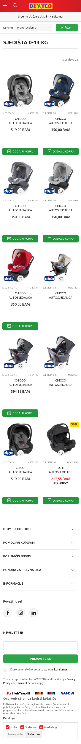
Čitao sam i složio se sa (38, 669)
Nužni (14, 727)
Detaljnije (9, 718)
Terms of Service (26, 683)
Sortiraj (8, 27)
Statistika (31, 727)
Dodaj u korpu (20, 151)
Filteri (66, 27)
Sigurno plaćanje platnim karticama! (40, 16)
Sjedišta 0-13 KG (10, 113)
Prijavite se (40, 659)
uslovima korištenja (54, 669)
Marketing (50, 727)
